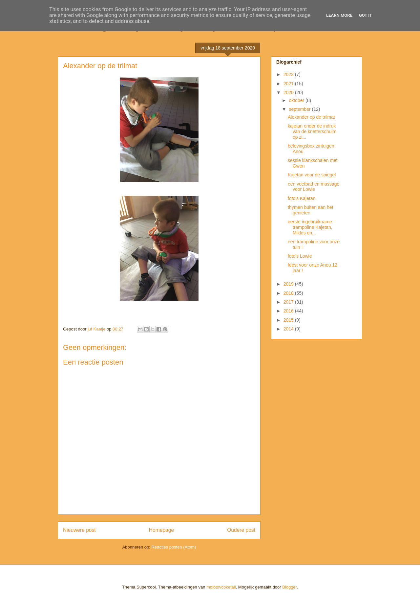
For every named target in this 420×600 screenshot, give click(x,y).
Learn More (339, 15)
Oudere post (241, 530)
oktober (297, 100)
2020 (289, 92)
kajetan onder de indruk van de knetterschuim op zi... (312, 131)
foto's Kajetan (301, 198)
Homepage (161, 530)
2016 (289, 310)
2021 (289, 83)
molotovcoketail (221, 587)
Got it (365, 15)
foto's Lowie (300, 256)
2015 (289, 320)
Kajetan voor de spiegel (312, 174)
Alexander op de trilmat (311, 117)
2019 (289, 284)
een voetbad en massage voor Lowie (313, 186)
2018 (289, 293)
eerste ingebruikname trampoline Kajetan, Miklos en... (310, 227)
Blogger (289, 587)
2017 (289, 302)
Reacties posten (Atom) (174, 547)
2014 (289, 328)
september (300, 109)
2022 (289, 74)
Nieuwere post (79, 530)
